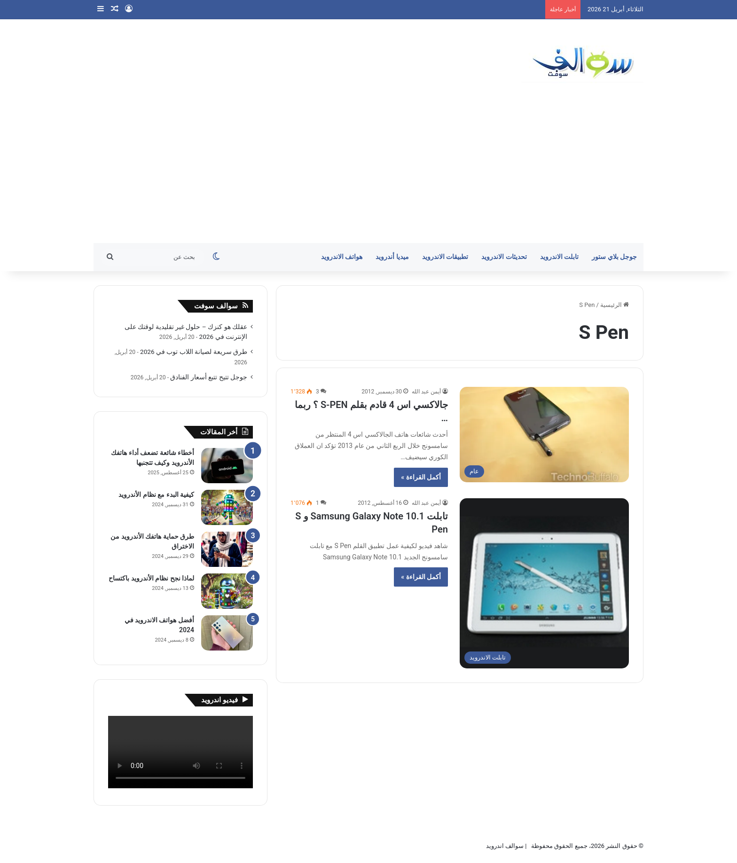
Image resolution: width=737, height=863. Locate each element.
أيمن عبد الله (426, 391)
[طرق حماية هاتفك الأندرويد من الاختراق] (227, 549)
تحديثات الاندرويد (504, 256)
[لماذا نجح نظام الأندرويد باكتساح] (227, 591)
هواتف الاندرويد (342, 256)
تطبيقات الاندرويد (445, 256)
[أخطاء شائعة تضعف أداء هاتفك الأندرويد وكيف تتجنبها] (227, 465)
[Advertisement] (368, 172)
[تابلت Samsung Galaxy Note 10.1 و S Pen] (544, 583)
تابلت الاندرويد (559, 256)
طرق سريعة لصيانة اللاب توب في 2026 (193, 351)
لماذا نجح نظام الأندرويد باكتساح (151, 578)
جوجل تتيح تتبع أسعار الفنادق (208, 377)
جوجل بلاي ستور (614, 256)
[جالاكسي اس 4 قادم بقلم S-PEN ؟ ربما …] (544, 434)
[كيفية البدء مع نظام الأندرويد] (227, 507)
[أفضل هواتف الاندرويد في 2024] (227, 633)
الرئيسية (614, 304)
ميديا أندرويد (392, 256)
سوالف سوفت (216, 306)
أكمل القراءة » (421, 477)
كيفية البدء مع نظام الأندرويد (156, 494)
